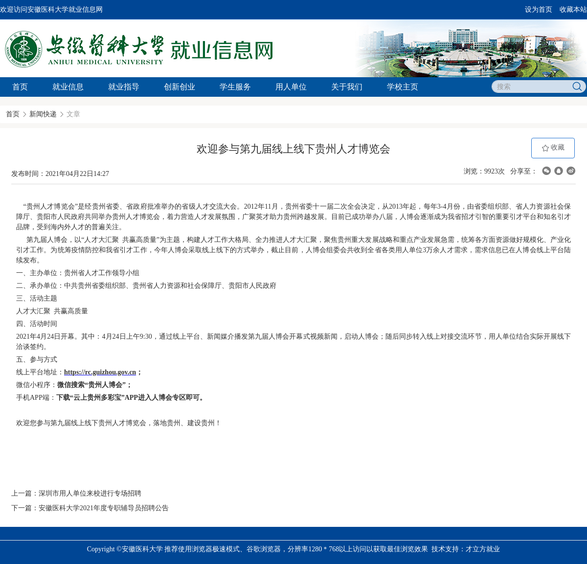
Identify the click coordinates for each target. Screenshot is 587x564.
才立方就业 (483, 549)
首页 (20, 87)
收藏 (553, 148)
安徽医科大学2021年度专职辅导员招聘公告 (104, 508)
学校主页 (402, 87)
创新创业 (179, 87)
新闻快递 (43, 114)
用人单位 (291, 87)
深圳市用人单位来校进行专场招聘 (90, 493)
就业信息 (68, 87)
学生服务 (235, 87)
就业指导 (123, 87)
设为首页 (538, 9)
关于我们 (346, 87)
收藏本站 (573, 9)
